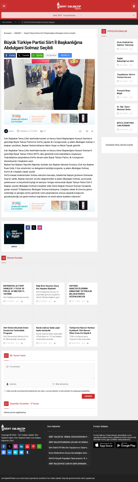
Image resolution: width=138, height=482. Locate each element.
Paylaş (9, 55)
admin (11, 131)
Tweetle (23, 55)
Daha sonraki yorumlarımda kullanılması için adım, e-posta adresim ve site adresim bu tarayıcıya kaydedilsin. (48, 391)
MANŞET (17, 33)
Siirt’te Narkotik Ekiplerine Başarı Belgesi (39, 22)
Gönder (37, 55)
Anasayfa (7, 33)
